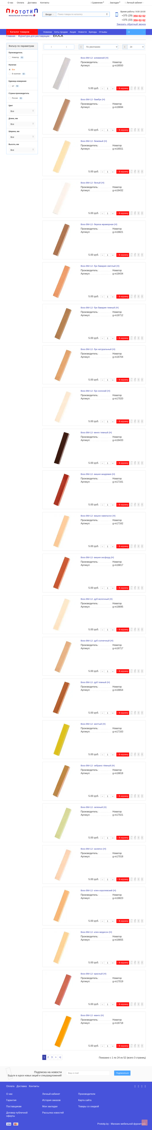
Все (12, 70)
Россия (16, 98)
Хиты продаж (61, 32)
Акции (73, 32)
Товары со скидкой (88, 1106)
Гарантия (11, 1100)
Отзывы (103, 32)
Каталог (22, 31)
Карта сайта (84, 1100)
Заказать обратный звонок (131, 24)
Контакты (44, 2)
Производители (86, 1094)
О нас (10, 2)
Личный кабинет (51, 1094)
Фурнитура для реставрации (33, 36)
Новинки (47, 32)
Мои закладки (50, 1106)
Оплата (20, 2)
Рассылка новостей (53, 1112)
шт (14, 86)
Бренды (93, 32)
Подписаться (122, 1073)
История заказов (51, 1100)
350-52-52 (133, 16)
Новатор (16, 57)
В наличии (17, 74)
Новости (82, 32)
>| (60, 1057)
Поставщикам (13, 1106)
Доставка (32, 2)
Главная (10, 36)
